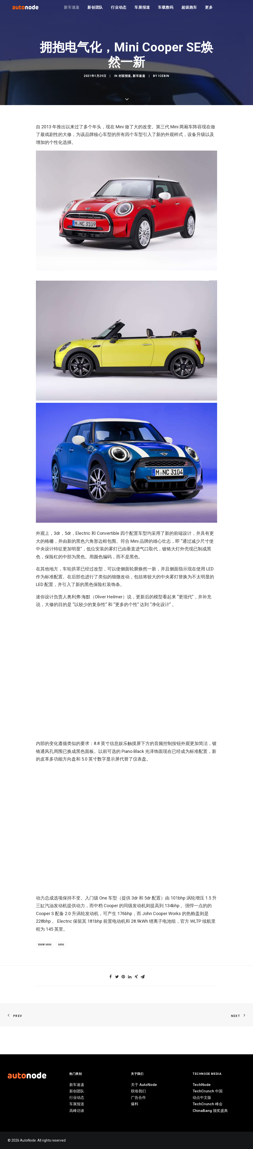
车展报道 (142, 10)
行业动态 (118, 10)
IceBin (163, 457)
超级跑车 (189, 10)
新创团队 (95, 10)
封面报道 (125, 457)
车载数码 (166, 10)
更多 (209, 10)
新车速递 (71, 10)
